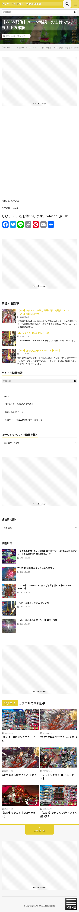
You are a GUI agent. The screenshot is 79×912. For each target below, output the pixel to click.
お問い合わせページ (14, 412)
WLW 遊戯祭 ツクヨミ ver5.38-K (58, 737)
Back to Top (39, 830)
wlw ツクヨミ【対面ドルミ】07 (33, 333)
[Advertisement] (39, 79)
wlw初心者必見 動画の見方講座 (19, 404)
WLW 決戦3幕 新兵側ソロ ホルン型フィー (36, 568)
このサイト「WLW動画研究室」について (24, 420)
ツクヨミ (23, 36)
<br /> (39, 155)
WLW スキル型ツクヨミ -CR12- (19, 774)
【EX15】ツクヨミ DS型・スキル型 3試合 (58, 814)
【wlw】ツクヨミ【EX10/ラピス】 (57, 776)
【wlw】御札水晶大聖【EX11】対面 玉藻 (37, 620)
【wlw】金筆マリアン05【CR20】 (33, 603)
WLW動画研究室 (47, 906)
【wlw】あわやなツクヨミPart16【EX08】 (39, 350)
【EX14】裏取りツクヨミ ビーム (19, 739)
